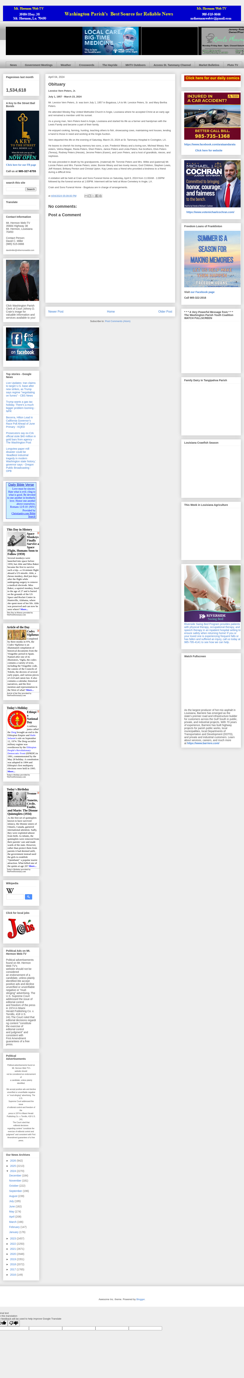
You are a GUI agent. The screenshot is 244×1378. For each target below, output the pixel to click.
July (12, 1201)
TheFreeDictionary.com (16, 615)
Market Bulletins (209, 65)
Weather (66, 65)
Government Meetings (39, 65)
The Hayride (109, 65)
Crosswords (86, 65)
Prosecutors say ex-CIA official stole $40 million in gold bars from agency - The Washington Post (21, 438)
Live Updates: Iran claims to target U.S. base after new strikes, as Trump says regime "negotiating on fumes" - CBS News (21, 389)
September (16, 1190)
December (15, 1175)
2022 (13, 1243)
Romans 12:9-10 (19, 506)
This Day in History (15, 613)
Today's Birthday (13, 869)
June (12, 1206)
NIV (32, 506)
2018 (13, 1264)
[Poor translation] (14, 1323)
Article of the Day (14, 693)
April (12, 1216)
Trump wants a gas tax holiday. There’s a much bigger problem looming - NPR (20, 406)
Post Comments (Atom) (117, 321)
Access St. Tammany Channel (172, 65)
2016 (13, 1274)
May (12, 1211)
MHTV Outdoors (136, 65)
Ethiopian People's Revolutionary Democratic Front (22, 750)
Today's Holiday (13, 775)
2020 (13, 1253)
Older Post (165, 311)
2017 (13, 1269)
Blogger (140, 1299)
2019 (13, 1259)
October (14, 1185)
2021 (13, 1248)
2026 (13, 1160)
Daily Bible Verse (21, 485)
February (14, 1226)
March (13, 1221)
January (14, 1232)
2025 (13, 1165)
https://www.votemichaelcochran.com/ (210, 212)
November (15, 1180)
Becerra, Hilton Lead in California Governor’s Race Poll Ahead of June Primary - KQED (20, 422)
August (13, 1196)
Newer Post (56, 311)
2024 (13, 1170)
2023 (13, 1238)
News (13, 65)
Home (111, 311)
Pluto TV (232, 65)
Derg (13, 732)
